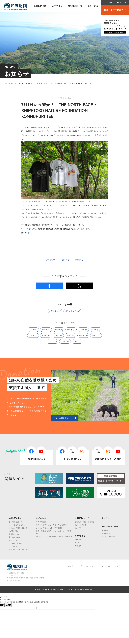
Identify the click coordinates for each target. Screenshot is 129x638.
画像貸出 (78, 546)
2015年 (94, 335)
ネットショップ (115, 566)
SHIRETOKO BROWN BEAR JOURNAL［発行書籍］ (55, 536)
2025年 (44, 329)
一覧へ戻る (64, 259)
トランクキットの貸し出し (19, 549)
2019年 (44, 335)
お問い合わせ (93, 6)
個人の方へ (106, 530)
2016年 (81, 335)
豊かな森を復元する (16, 522)
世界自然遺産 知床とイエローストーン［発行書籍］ (53, 532)
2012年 (76, 341)
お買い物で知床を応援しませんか (115, 26)
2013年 (63, 341)
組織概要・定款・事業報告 (85, 522)
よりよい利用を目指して (18, 528)
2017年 (69, 335)
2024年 (57, 329)
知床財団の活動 (40, 6)
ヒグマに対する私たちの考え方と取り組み (52, 525)
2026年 (32, 329)
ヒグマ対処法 (41, 522)
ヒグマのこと (56, 6)
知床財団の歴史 (80, 525)
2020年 (31, 335)
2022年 (82, 329)
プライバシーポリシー (88, 566)
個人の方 (109, 2)
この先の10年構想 (15, 543)
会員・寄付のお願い (113, 9)
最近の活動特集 (14, 537)
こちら (28, 233)
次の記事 (78, 259)
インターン (79, 542)
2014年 (51, 341)
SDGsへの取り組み (109, 536)
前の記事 (50, 259)
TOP (6, 83)
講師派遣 (78, 539)
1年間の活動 (13, 531)
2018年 (57, 335)
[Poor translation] (8, 605)
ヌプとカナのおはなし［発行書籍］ (49, 528)
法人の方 (123, 2)
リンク (102, 566)
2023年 (69, 329)
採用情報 (78, 528)
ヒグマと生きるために (17, 525)
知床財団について (75, 6)
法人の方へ (106, 533)
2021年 (94, 329)
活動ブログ (13, 540)
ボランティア (70, 311)
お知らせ (14, 83)
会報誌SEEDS (14, 534)
